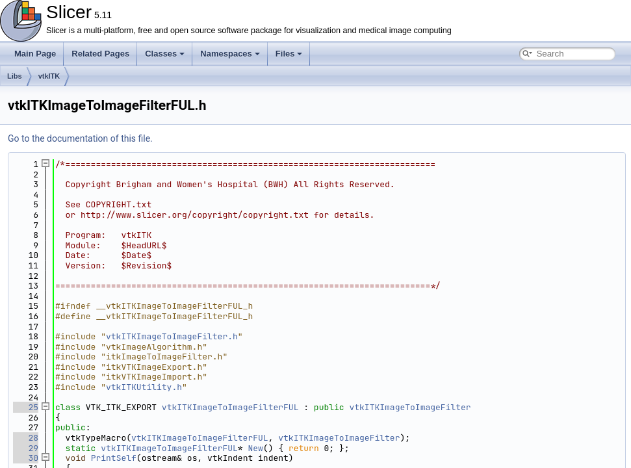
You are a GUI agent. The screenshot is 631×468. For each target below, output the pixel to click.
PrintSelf (113, 457)
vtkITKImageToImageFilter (409, 407)
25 (25, 407)
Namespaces (230, 53)
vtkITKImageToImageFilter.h (172, 336)
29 (25, 448)
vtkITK (49, 76)
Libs (14, 76)
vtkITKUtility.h (144, 387)
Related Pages (100, 53)
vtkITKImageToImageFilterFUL (230, 407)
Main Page (35, 53)
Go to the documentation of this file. (80, 138)
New (255, 448)
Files (289, 53)
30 (25, 457)
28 (25, 437)
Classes (165, 53)
